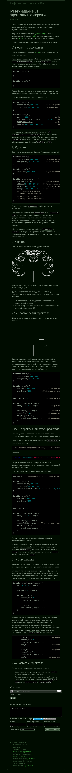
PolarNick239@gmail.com (22, 752)
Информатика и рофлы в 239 (27, 3)
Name (12, 722)
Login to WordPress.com (49, 719)
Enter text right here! (36, 712)
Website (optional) (50, 722)
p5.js (34, 36)
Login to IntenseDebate (38, 719)
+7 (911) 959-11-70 (20, 756)
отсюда (37, 52)
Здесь (21, 38)
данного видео (40, 34)
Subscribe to (22, 729)
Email (29, 722)
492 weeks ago (27, 691)
